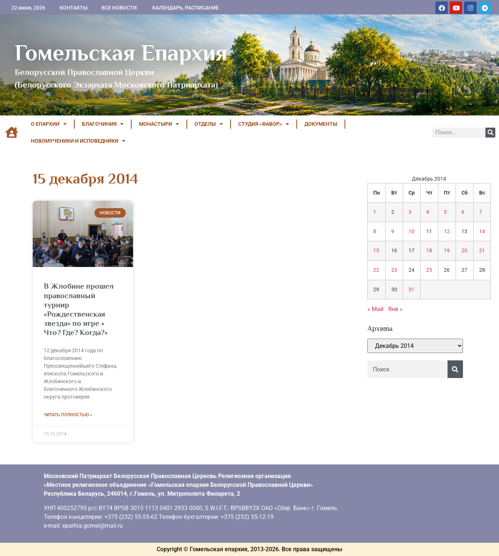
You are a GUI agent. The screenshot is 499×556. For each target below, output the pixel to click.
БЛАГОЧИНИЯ (103, 124)
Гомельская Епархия (121, 52)
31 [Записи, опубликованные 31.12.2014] (411, 289)
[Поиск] (490, 133)
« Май (375, 309)
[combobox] (407, 369)
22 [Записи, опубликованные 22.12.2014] (376, 270)
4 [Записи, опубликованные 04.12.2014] (427, 212)
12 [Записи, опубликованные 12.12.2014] (447, 231)
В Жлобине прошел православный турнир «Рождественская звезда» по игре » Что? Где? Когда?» (79, 309)
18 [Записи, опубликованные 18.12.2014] (429, 250)
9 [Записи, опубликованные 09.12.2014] (392, 231)
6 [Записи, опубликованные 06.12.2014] (462, 212)
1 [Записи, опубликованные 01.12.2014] (374, 212)
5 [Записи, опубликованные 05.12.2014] (445, 212)
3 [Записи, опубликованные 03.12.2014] (410, 212)
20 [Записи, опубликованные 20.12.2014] (464, 250)
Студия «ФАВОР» (263, 124)
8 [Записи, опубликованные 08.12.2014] (374, 231)
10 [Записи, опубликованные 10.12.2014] (411, 231)
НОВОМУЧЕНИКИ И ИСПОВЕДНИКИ (78, 141)
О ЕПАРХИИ (49, 124)
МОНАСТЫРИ (159, 124)
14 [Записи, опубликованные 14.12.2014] (482, 231)
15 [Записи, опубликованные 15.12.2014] (376, 250)
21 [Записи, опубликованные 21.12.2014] (482, 250)
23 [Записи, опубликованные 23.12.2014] (394, 270)
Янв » (395, 309)
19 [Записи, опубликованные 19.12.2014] (447, 250)
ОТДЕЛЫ (209, 124)
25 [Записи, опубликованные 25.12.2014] (429, 270)
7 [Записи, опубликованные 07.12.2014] (480, 212)
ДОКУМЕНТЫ (320, 124)
